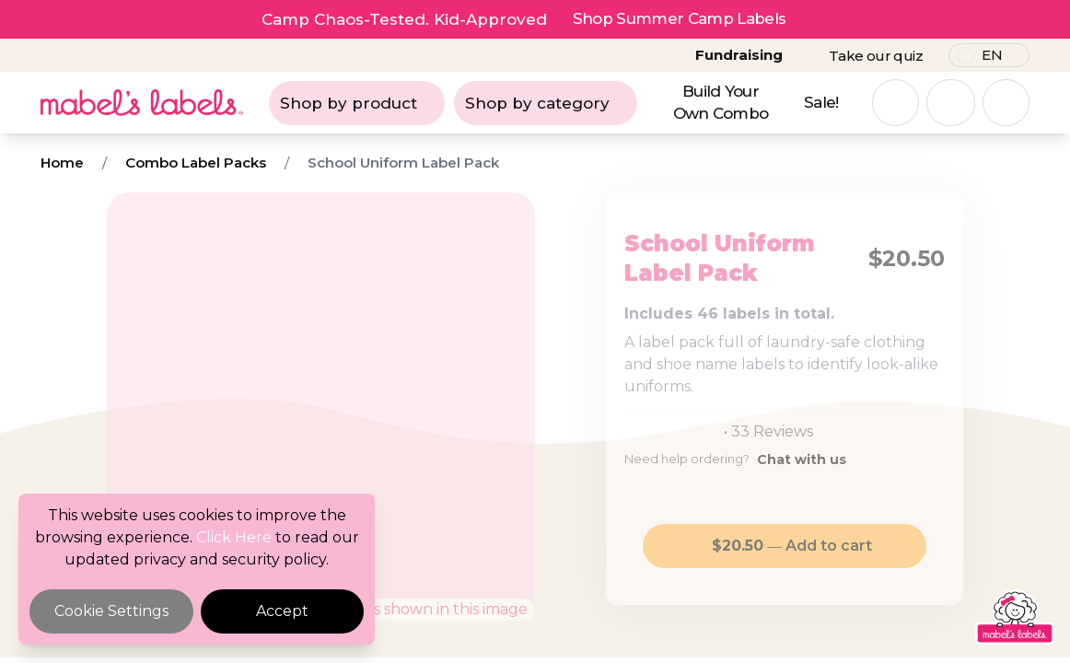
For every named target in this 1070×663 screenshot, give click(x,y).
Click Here (234, 537)
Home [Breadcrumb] (62, 162)
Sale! (821, 102)
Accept (282, 611)
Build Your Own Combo (721, 102)
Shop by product (357, 103)
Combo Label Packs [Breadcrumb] (195, 162)
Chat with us (801, 459)
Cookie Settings (111, 611)
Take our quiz (876, 55)
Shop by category (545, 103)
